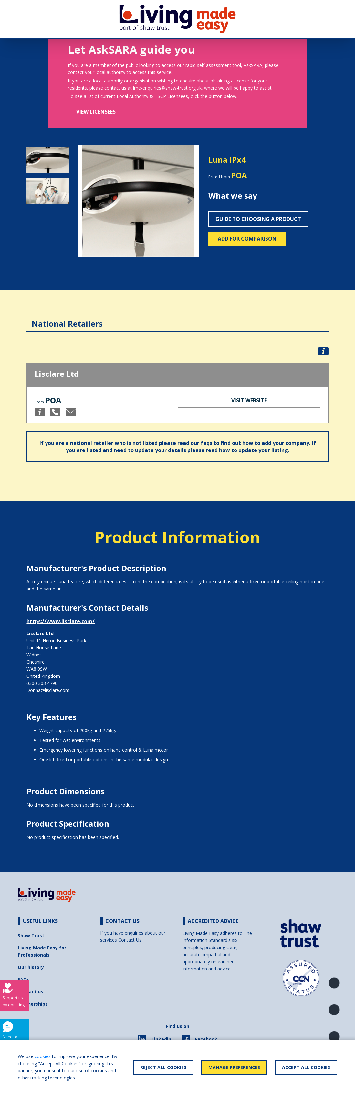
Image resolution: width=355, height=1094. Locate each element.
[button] (87, 201)
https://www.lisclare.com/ (60, 621)
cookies (43, 1056)
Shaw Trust (31, 935)
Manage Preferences (234, 1067)
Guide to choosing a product (258, 218)
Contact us (30, 992)
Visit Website (249, 400)
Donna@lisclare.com (47, 690)
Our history (31, 967)
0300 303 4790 (41, 683)
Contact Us (129, 940)
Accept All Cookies (306, 1067)
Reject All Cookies (163, 1067)
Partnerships (33, 1004)
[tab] (67, 318)
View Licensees (96, 111)
